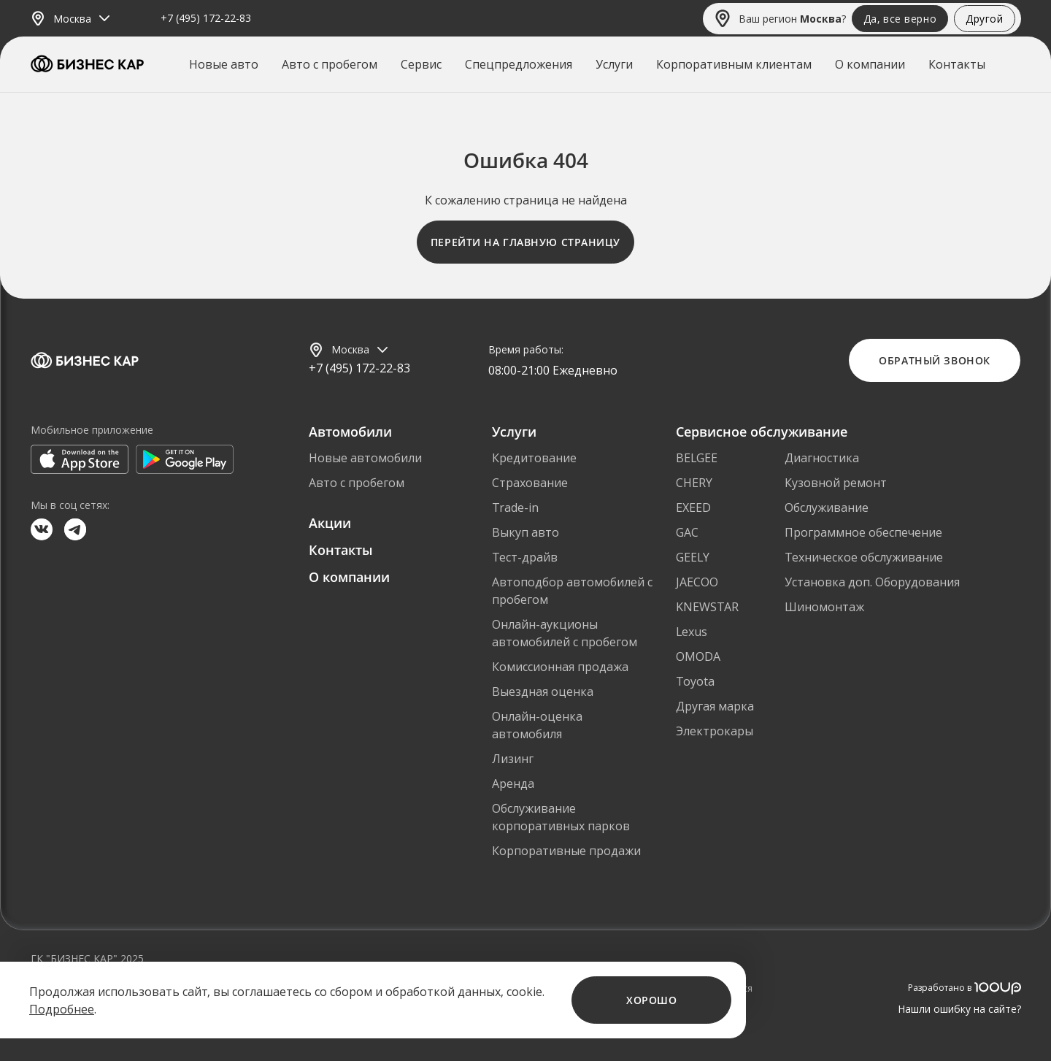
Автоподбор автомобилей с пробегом (572, 591)
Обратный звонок (934, 360)
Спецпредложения (518, 64)
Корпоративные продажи (566, 851)
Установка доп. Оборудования (872, 582)
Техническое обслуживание (864, 557)
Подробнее (61, 1009)
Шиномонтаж (824, 607)
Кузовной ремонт (836, 483)
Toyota (695, 681)
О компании (870, 64)
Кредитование (534, 458)
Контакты (956, 64)
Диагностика (822, 458)
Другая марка (715, 706)
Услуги (614, 64)
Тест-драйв (525, 557)
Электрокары (714, 731)
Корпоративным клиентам (734, 64)
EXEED (693, 507)
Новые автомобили (365, 458)
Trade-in (515, 507)
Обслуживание (827, 507)
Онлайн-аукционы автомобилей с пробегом (564, 633)
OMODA (698, 656)
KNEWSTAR (707, 607)
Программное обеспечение (863, 532)
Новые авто (223, 64)
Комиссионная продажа (560, 667)
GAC (687, 532)
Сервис (421, 64)
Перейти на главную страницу (525, 242)
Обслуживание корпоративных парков (561, 817)
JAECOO (697, 582)
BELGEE (696, 458)
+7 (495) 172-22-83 (206, 18)
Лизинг (513, 759)
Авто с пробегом (329, 64)
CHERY (694, 483)
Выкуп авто (525, 532)
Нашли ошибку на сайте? (959, 1009)
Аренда (513, 783)
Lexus (691, 632)
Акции (330, 523)
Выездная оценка (542, 691)
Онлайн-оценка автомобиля (537, 725)
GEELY (692, 557)
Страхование (530, 483)
